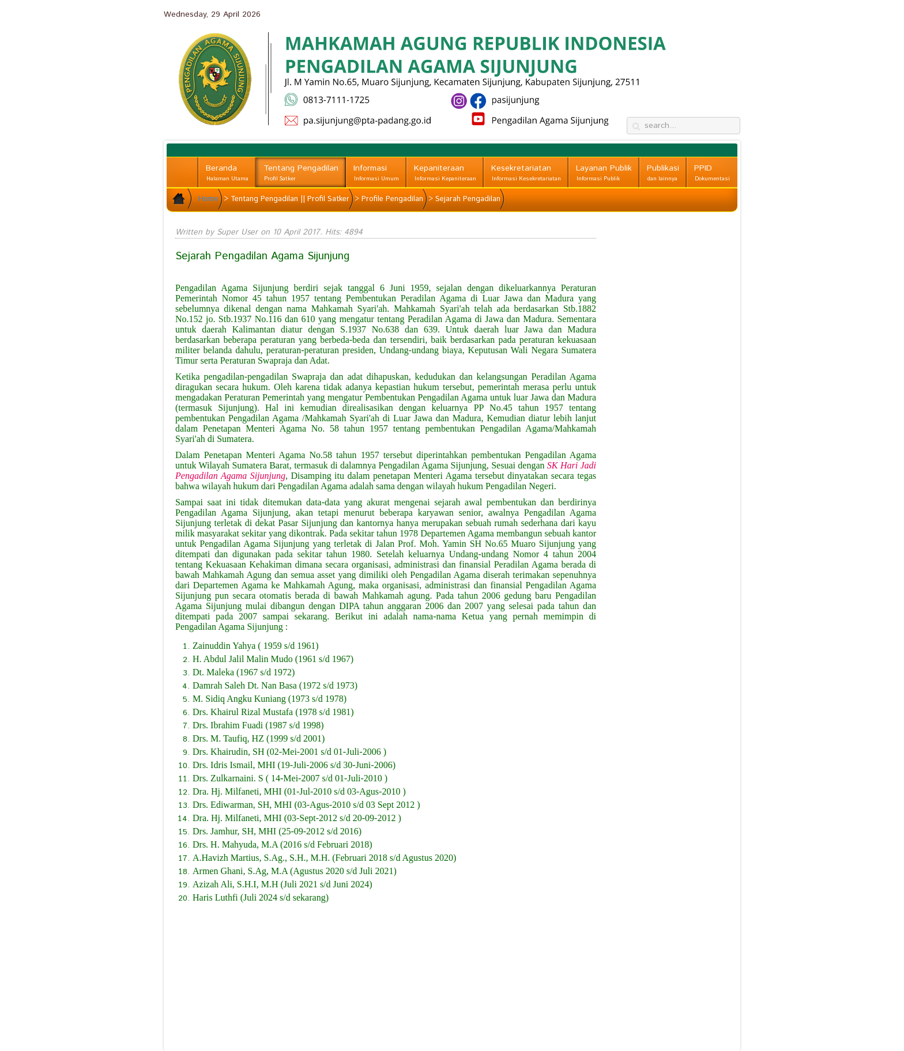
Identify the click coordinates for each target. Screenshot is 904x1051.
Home (208, 199)
